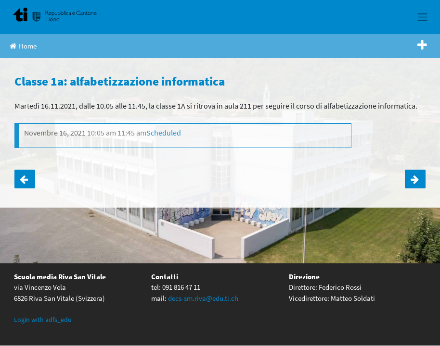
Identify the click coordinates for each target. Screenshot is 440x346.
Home (23, 45)
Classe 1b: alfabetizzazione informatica (24, 179)
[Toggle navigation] (423, 17)
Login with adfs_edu (43, 319)
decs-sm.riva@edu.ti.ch (203, 298)
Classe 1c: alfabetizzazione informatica (415, 179)
